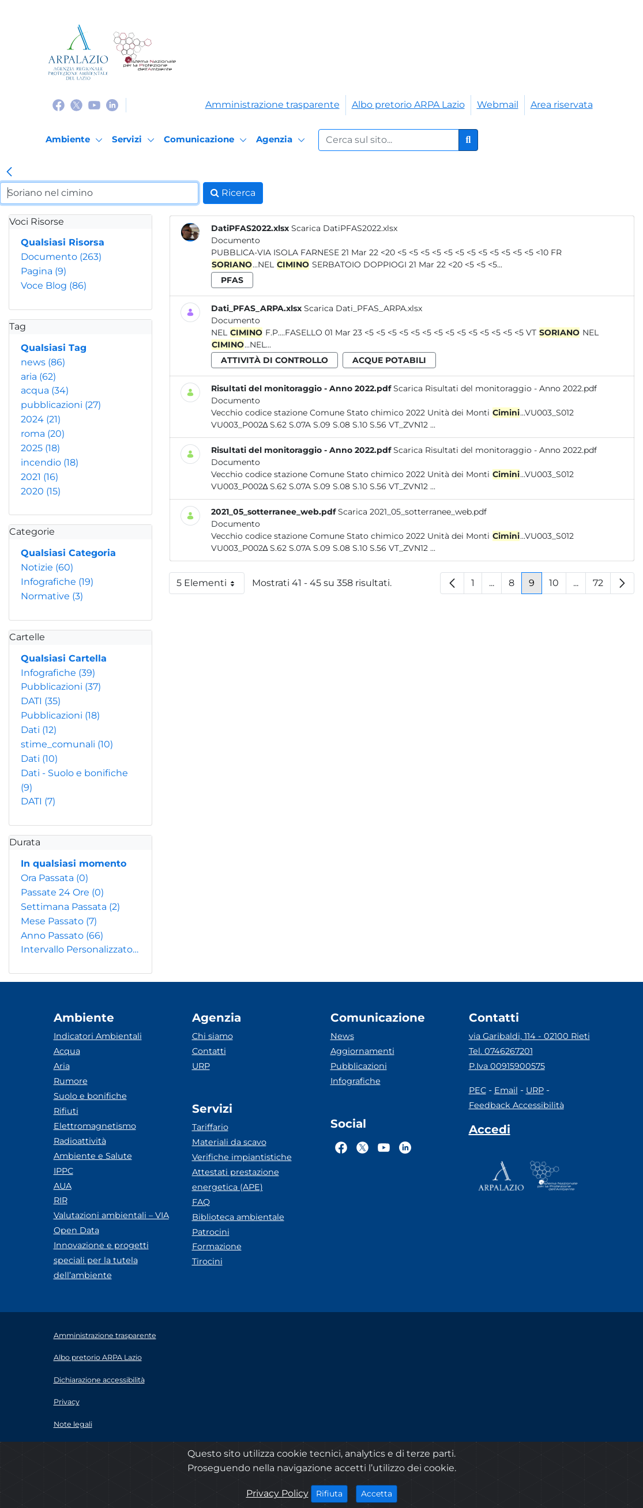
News (342, 1036)
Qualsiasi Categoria (68, 552)
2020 (41, 491)
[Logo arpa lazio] (78, 52)
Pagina (43, 271)
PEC (477, 1090)
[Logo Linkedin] (112, 104)
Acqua (67, 1051)
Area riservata (562, 104)
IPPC (63, 1171)
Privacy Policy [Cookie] (277, 1493)
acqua (45, 390)
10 (557, 585)
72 (602, 585)
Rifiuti (66, 1111)
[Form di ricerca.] (388, 140)
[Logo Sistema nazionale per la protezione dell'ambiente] (144, 52)
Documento (61, 256)
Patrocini (211, 1232)
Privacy (67, 1401)
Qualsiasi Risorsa (62, 242)
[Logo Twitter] (76, 104)
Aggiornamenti (362, 1051)
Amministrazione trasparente (272, 104)
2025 (40, 448)
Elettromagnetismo (95, 1126)
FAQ (201, 1202)
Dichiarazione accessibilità (99, 1379)
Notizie (47, 567)
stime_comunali (67, 744)
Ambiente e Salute (93, 1156)
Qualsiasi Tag (54, 347)
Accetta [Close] (379, 1493)
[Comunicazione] (207, 140)
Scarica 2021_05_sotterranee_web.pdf (412, 512)
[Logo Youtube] (94, 104)
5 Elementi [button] (210, 585)
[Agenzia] (282, 140)
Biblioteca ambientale (238, 1217)
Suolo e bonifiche (90, 1096)
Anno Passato (62, 935)
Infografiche (57, 581)
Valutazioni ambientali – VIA (111, 1215)
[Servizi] (135, 140)
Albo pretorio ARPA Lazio (408, 104)
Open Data (76, 1230)
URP (201, 1066)
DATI (41, 701)
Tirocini (207, 1261)
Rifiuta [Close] (332, 1493)
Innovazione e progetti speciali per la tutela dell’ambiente (101, 1260)
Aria (62, 1066)
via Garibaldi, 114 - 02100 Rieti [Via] (529, 1036)
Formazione (217, 1246)
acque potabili (389, 360)
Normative (52, 596)
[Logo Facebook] (58, 104)
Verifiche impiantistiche (242, 1157)
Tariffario (210, 1127)
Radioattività (80, 1141)
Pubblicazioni (61, 686)
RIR (60, 1200)
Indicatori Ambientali (98, 1036)
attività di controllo (274, 360)
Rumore (71, 1081)
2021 (39, 476)
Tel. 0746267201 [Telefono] (501, 1051)
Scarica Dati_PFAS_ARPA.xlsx (363, 308)
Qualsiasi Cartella (64, 658)
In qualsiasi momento (73, 863)
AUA (63, 1186)
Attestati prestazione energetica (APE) (235, 1179)
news (43, 362)
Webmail (497, 104)
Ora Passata (54, 877)
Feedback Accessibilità (516, 1105)
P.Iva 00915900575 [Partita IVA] (507, 1066)
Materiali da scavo (229, 1142)
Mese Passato (59, 921)
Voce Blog (54, 285)
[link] (9, 173)
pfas (232, 280)
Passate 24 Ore (62, 892)
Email (506, 1090)
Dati (39, 729)
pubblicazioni (61, 404)
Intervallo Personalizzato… (79, 949)
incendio (49, 462)
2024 (41, 419)
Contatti (209, 1051)
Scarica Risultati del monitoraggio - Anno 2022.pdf (495, 388)
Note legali (73, 1424)
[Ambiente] (76, 140)
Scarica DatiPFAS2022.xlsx (344, 228)
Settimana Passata (70, 906)
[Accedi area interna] (489, 1132)
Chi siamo (212, 1036)
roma (43, 433)
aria (38, 376)
